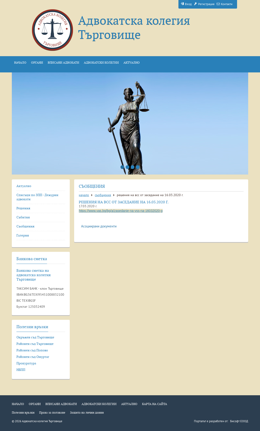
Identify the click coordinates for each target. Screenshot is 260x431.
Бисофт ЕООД (239, 421)
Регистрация (204, 4)
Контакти (224, 4)
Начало (84, 195)
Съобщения (103, 195)
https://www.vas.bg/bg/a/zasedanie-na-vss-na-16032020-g (120, 211)
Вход (186, 4)
